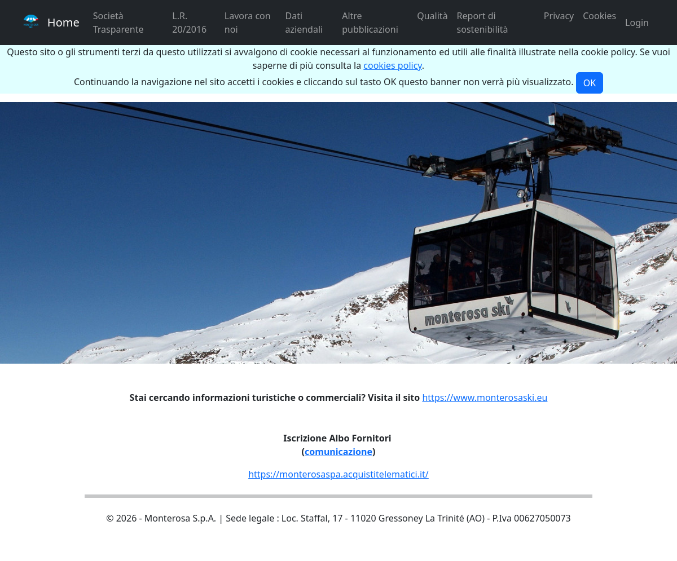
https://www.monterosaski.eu (484, 397)
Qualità (432, 16)
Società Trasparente (118, 23)
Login (637, 22)
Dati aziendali (304, 23)
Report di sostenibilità (482, 23)
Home (52, 22)
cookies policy (392, 65)
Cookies (599, 16)
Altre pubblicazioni (370, 23)
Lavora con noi (248, 23)
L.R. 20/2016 (189, 23)
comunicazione (338, 451)
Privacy (559, 16)
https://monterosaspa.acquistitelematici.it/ (338, 474)
